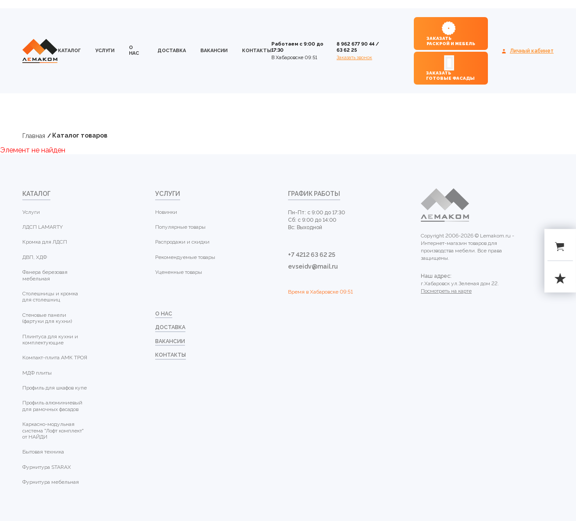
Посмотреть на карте (446, 291)
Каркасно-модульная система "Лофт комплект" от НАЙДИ (53, 430)
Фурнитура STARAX (46, 467)
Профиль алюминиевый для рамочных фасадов (52, 406)
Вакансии (214, 50)
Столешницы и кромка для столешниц (50, 297)
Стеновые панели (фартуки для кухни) (47, 318)
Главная (33, 135)
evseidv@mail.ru (313, 266)
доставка (171, 50)
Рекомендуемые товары (185, 257)
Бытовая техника (43, 452)
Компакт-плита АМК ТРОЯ (54, 357)
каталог (69, 50)
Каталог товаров (79, 135)
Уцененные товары (178, 272)
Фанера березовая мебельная (45, 275)
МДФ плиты (37, 373)
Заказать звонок (354, 57)
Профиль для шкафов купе (54, 388)
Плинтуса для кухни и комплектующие (50, 339)
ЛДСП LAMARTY (42, 227)
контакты (256, 50)
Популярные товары (180, 227)
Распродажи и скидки (182, 242)
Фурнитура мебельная (50, 482)
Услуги (104, 50)
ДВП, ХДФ (34, 257)
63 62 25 (347, 50)
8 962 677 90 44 (355, 44)
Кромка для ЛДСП (44, 242)
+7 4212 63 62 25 (311, 254)
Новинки (166, 212)
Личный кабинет (532, 51)
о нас (134, 50)
